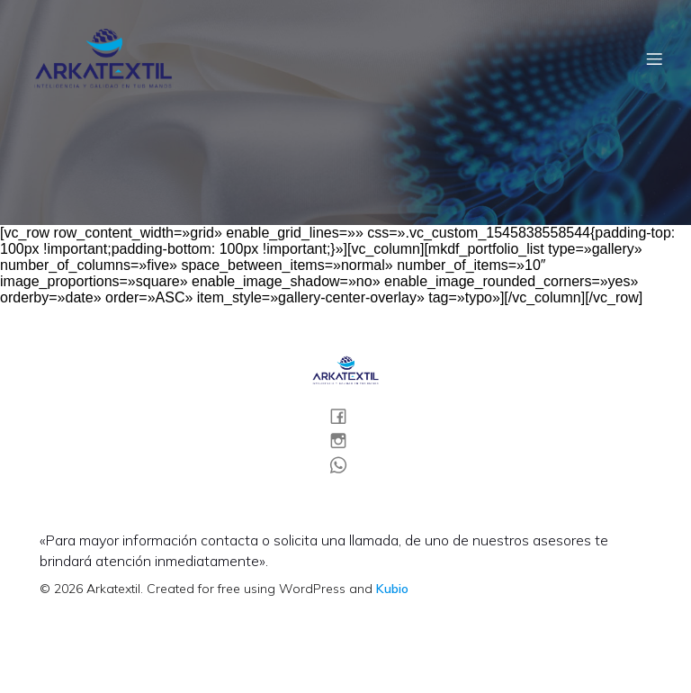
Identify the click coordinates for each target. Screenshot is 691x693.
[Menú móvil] (654, 58)
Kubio (392, 588)
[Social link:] (345, 415)
